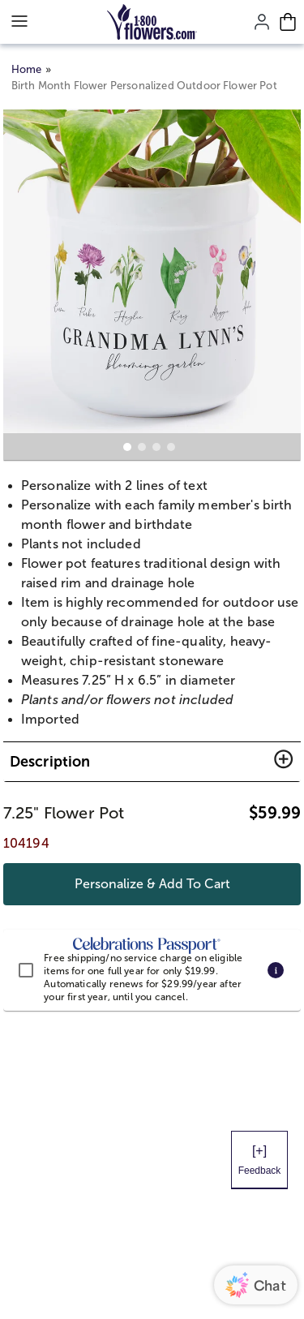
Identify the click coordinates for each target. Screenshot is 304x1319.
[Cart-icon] (288, 22)
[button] (152, 761)
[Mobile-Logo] (152, 22)
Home (26, 69)
